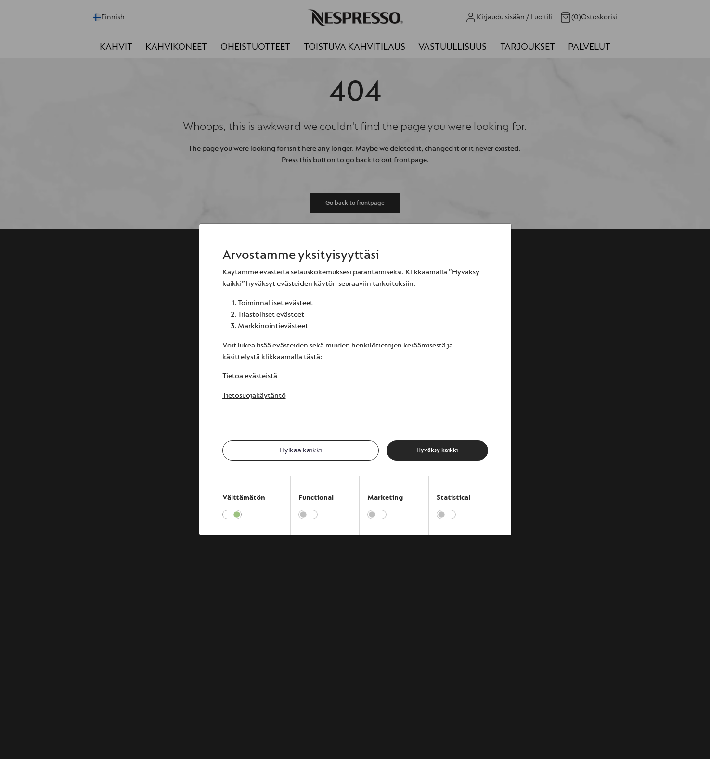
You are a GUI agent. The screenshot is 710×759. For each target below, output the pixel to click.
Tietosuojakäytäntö (254, 395)
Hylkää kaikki (300, 450)
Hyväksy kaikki (437, 450)
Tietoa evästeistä (249, 376)
